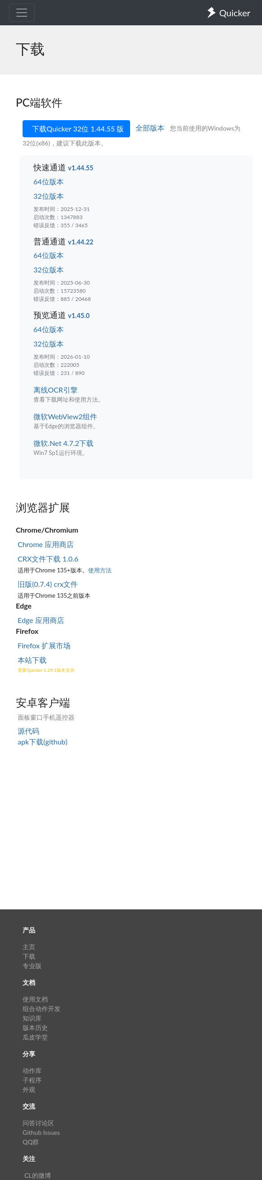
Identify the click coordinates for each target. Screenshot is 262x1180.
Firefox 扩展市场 (44, 645)
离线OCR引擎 (55, 389)
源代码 (28, 730)
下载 (29, 956)
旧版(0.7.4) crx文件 (48, 584)
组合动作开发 (42, 1008)
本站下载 (32, 660)
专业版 (32, 965)
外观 (29, 1089)
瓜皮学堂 (35, 1037)
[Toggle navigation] (21, 13)
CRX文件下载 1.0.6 (48, 558)
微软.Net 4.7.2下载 (63, 443)
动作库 (32, 1070)
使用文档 (35, 999)
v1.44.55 (81, 168)
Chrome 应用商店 (46, 544)
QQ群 (31, 1142)
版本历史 (35, 1027)
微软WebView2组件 (65, 416)
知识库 (32, 1018)
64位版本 (48, 181)
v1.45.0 (79, 315)
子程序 (32, 1080)
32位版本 (48, 196)
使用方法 (100, 570)
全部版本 (151, 127)
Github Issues (41, 1132)
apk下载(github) (42, 741)
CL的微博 (37, 1175)
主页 (29, 947)
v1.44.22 (81, 242)
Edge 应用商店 (41, 620)
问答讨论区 (38, 1123)
